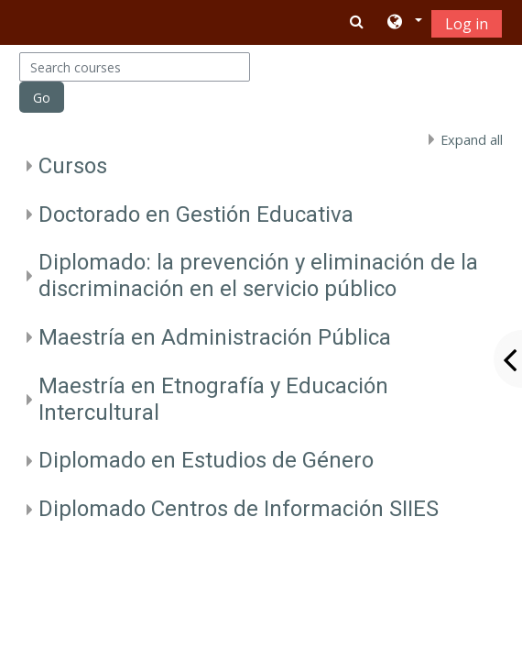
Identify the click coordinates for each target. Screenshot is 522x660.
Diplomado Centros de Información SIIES (238, 509)
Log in (466, 24)
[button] (403, 23)
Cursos (72, 166)
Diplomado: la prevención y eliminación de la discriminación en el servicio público (258, 275)
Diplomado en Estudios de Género (206, 460)
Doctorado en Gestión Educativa (195, 214)
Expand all (471, 139)
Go (41, 97)
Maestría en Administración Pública (214, 337)
